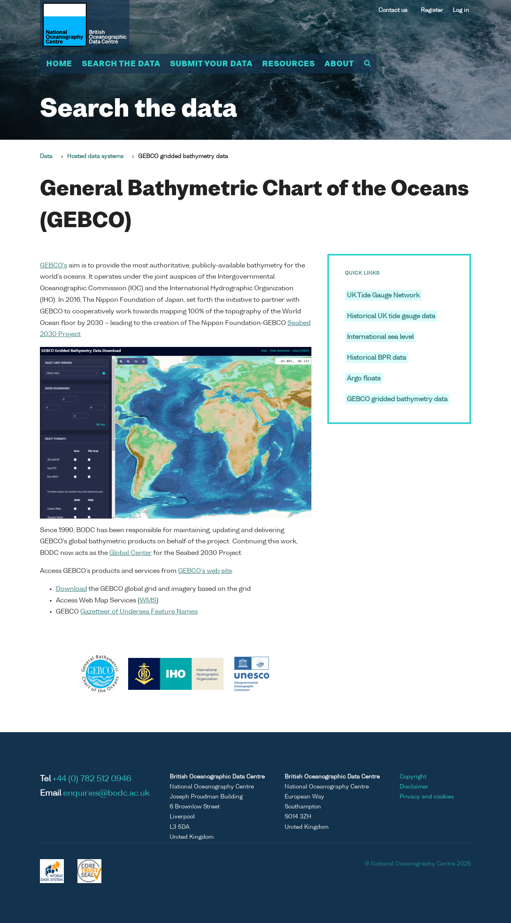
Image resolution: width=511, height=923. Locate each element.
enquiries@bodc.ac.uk (106, 794)
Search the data (121, 64)
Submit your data (211, 64)
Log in (461, 10)
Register (432, 10)
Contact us (392, 10)
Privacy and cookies (427, 797)
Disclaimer (414, 787)
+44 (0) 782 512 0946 (92, 779)
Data (46, 156)
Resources (288, 64)
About (339, 64)
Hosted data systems (95, 156)
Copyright (413, 777)
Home (59, 64)
